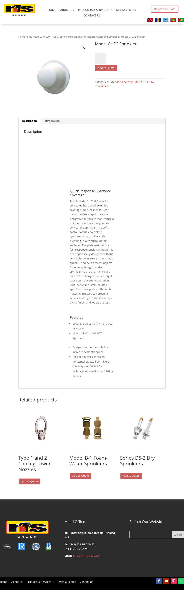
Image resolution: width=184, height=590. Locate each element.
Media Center (126, 10)
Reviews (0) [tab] (52, 121)
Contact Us (92, 15)
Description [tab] (29, 121)
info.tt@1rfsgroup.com (87, 555)
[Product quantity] (100, 58)
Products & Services (93, 10)
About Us (67, 10)
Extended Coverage (108, 36)
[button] (83, 47)
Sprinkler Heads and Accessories (77, 36)
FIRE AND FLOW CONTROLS (42, 36)
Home (52, 10)
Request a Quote (164, 9)
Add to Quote (106, 68)
